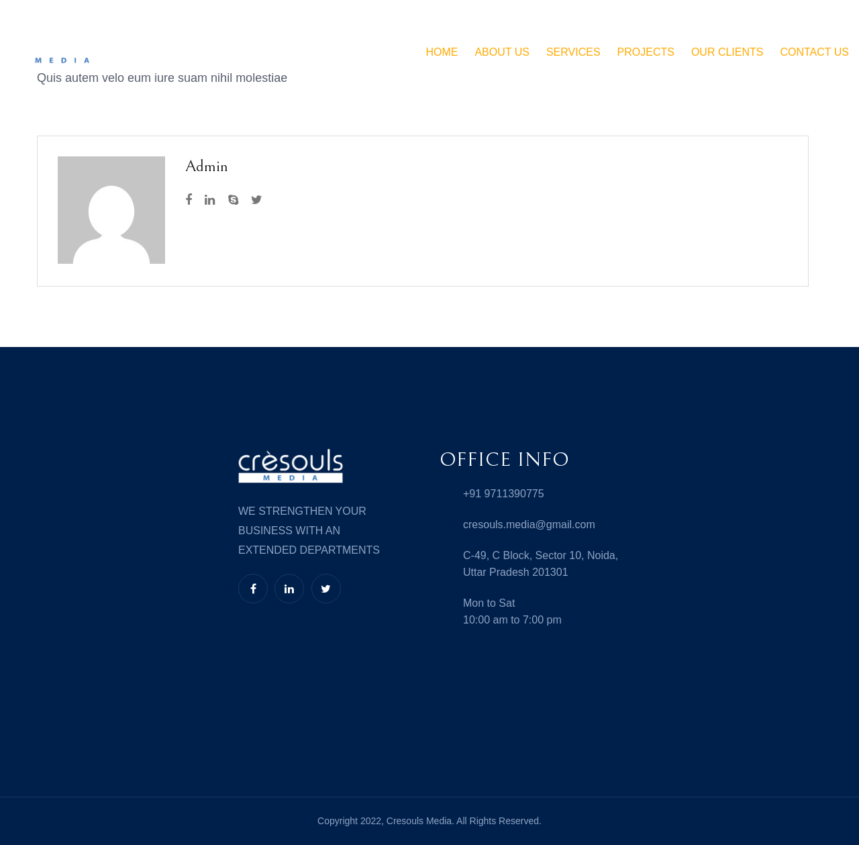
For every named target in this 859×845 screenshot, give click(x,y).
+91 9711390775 (503, 493)
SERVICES (573, 52)
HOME (441, 52)
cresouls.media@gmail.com (529, 524)
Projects (645, 52)
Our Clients (727, 52)
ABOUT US (501, 52)
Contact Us (814, 52)
